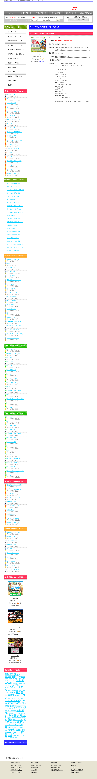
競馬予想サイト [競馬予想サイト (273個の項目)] (13, 732)
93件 (16, 265)
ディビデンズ (11, 127)
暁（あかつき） (11, 309)
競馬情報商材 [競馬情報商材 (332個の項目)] (12, 674)
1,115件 (17, 117)
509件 (16, 125)
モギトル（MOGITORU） (14, 132)
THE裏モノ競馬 (11, 136)
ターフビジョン (11, 98)
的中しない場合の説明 (13, 193)
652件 (16, 319)
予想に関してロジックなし (15, 206)
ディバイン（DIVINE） (14, 111)
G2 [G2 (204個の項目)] (24, 708)
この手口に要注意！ (13, 238)
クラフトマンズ (11, 267)
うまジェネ (10, 123)
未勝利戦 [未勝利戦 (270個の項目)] (20, 730)
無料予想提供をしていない (15, 222)
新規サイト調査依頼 (77, 770)
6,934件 (17, 310)
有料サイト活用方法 (16, 767)
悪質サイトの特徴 (13, 63)
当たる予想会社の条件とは (15, 244)
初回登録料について (13, 225)
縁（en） (9, 357)
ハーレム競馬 (11, 115)
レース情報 (34, 770)
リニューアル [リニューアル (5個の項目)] (23, 685)
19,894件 (17, 100)
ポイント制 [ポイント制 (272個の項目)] (14, 700)
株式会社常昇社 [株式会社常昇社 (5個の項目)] (11, 690)
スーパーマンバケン (13, 148)
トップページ (12, 32)
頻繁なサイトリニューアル (15, 186)
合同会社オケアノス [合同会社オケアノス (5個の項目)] (11, 680)
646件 (16, 150)
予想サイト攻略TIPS (13, 250)
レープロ (9, 169)
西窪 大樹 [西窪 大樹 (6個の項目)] (17, 695)
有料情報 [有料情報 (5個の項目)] (10, 713)
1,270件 (17, 109)
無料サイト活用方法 (16, 770)
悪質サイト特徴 (15, 772)
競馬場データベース (14, 58)
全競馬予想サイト (56, 765)
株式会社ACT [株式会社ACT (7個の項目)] (16, 735)
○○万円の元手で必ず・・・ (15, 196)
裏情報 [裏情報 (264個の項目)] (11, 695)
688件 (16, 298)
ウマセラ (9, 152)
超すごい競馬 (11, 288)
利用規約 (10, 85)
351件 (16, 175)
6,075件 (17, 113)
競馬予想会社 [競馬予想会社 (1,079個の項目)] (16, 702)
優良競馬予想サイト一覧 (15, 45)
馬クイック (10, 313)
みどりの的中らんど (13, 296)
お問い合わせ (75, 772)
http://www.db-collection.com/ (63, 40)
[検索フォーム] (44, 20)
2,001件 (17, 129)
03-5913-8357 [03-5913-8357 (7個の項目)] (13, 722)
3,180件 (17, 121)
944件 (16, 306)
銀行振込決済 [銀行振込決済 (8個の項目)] (12, 711)
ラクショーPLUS (12, 144)
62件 (16, 290)
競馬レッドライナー (13, 317)
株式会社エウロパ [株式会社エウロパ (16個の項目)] (18, 720)
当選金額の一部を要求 (13, 231)
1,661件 (41, 61)
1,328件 (17, 277)
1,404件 (17, 158)
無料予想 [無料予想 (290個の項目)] (16, 676)
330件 (16, 323)
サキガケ (9, 263)
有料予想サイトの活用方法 (16, 49)
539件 (16, 167)
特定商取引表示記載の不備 (15, 212)
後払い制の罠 (11, 228)
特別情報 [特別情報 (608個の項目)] (11, 715)
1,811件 (17, 269)
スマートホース (11, 165)
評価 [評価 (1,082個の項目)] (19, 722)
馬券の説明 (11, 71)
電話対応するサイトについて (15, 247)
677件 (16, 142)
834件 (16, 138)
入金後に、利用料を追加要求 (15, 190)
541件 (16, 133)
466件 (16, 146)
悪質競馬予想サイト (57, 770)
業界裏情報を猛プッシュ (14, 209)
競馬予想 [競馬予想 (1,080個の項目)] (10, 729)
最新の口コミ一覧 (16, 765)
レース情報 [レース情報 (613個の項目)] (14, 688)
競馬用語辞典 (12, 67)
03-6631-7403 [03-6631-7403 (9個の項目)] (11, 698)
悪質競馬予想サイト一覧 (15, 40)
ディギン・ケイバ (12, 107)
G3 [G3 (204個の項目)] (11, 687)
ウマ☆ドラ (10, 407)
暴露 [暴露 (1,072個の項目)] (7, 727)
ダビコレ (38, 54)
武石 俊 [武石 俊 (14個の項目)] (7, 711)
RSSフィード (12, 80)
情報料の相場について (13, 234)
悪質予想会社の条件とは (14, 183)
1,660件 (17, 315)
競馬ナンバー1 (11, 94)
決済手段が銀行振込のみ (14, 218)
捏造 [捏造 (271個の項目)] (10, 735)
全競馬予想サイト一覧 (14, 36)
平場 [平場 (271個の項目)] (18, 692)
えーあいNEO (11, 276)
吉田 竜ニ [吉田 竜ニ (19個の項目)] (16, 685)
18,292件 (17, 171)
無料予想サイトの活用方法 (16, 54)
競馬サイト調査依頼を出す (16, 76)
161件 (16, 162)
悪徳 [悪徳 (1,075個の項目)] (19, 715)
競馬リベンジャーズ (13, 173)
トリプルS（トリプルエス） (15, 140)
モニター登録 (11, 199)
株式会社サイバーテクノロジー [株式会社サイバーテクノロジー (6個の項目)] (18, 727)
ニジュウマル (11, 305)
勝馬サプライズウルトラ (14, 161)
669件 (16, 409)
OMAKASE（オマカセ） (14, 321)
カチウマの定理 (11, 103)
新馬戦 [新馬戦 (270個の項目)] (19, 724)
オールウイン (11, 156)
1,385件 (17, 359)
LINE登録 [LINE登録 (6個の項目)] (14, 737)
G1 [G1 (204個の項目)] (6, 700)
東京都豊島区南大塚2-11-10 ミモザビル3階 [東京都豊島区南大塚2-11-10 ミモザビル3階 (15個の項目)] (15, 679)
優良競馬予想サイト (57, 767)
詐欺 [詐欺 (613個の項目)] (18, 680)
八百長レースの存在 (13, 202)
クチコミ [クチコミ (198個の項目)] (18, 708)
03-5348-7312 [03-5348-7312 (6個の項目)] (9, 685)
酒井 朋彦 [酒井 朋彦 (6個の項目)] (10, 737)
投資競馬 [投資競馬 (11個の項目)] (8, 677)
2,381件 (17, 154)
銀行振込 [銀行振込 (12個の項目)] (7, 687)
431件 (16, 96)
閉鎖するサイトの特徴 (13, 241)
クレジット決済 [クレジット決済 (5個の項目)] (19, 698)
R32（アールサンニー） (14, 119)
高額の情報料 (11, 215)
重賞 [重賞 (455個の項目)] (10, 719)
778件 (16, 104)
